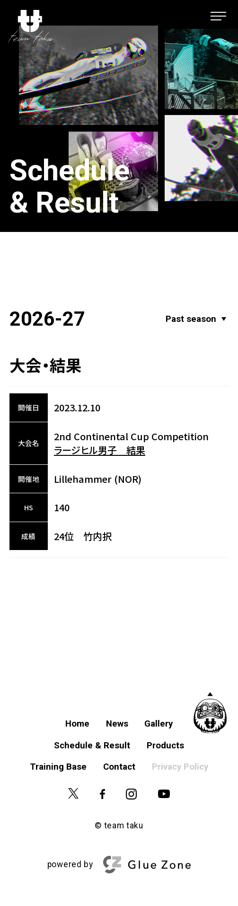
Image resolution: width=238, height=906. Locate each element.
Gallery (158, 724)
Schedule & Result (92, 745)
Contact (119, 767)
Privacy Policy (180, 767)
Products (165, 745)
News (117, 724)
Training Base (58, 767)
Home (77, 724)
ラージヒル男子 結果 (99, 450)
